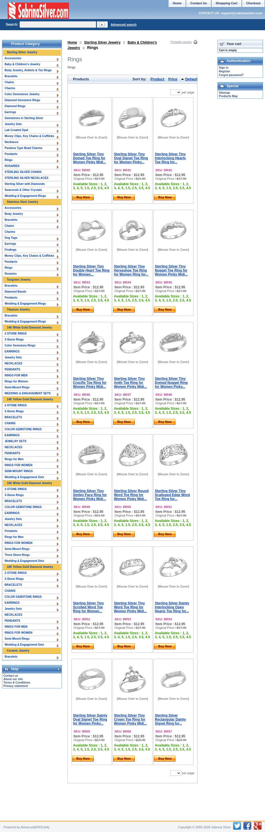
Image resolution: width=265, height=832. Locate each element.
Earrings (10, 112)
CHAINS (10, 423)
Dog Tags (11, 237)
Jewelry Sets (13, 124)
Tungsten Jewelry (19, 279)
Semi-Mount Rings (17, 387)
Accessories (13, 58)
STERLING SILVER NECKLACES (26, 178)
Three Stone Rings (17, 554)
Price (173, 79)
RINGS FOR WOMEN (18, 465)
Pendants (11, 154)
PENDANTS (12, 369)
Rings (9, 160)
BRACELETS (13, 417)
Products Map (228, 96)
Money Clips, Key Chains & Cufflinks (29, 136)
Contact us (10, 675)
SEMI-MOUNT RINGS (19, 471)
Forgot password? (231, 75)
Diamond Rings (15, 106)
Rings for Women (16, 381)
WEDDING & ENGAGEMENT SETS (28, 393)
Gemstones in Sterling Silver (24, 118)
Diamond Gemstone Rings (22, 100)
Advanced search (123, 24)
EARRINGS (12, 351)
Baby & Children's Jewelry (22, 64)
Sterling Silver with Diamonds (25, 183)
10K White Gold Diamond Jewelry (29, 483)
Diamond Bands (15, 291)
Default (191, 79)
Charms (10, 88)
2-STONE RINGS (16, 333)
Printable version (181, 42)
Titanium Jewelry (18, 309)
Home (72, 42)
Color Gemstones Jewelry (22, 94)
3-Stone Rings (14, 339)
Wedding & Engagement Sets (24, 477)
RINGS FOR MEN (16, 375)
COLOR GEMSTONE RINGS (23, 429)
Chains (9, 82)
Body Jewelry (14, 213)
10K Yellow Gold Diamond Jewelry (30, 566)
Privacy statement (15, 686)
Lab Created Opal (16, 130)
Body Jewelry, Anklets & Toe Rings (28, 70)
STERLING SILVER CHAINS (23, 172)
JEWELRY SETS (16, 441)
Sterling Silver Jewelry (102, 42)
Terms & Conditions (16, 682)
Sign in (223, 67)
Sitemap (224, 92)
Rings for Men (14, 459)
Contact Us (198, 3)
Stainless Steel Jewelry (22, 201)
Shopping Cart (226, 3)
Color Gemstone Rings (20, 345)
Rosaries (11, 273)
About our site (13, 679)
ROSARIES (12, 166)
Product (157, 79)
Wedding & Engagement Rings (25, 195)
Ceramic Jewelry (18, 650)
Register (224, 71)
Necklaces (12, 142)
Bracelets (11, 76)
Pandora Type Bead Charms (23, 148)
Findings (11, 249)
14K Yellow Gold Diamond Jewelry (30, 399)
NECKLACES (13, 363)
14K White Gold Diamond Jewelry (29, 327)
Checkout (253, 3)
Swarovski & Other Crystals (23, 189)
